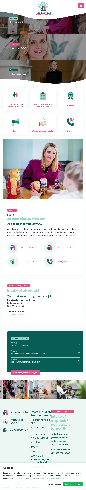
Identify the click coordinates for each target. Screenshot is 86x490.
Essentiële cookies (54, 484)
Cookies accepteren (73, 484)
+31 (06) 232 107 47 (15, 314)
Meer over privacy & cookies (52, 478)
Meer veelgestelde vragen (25, 372)
